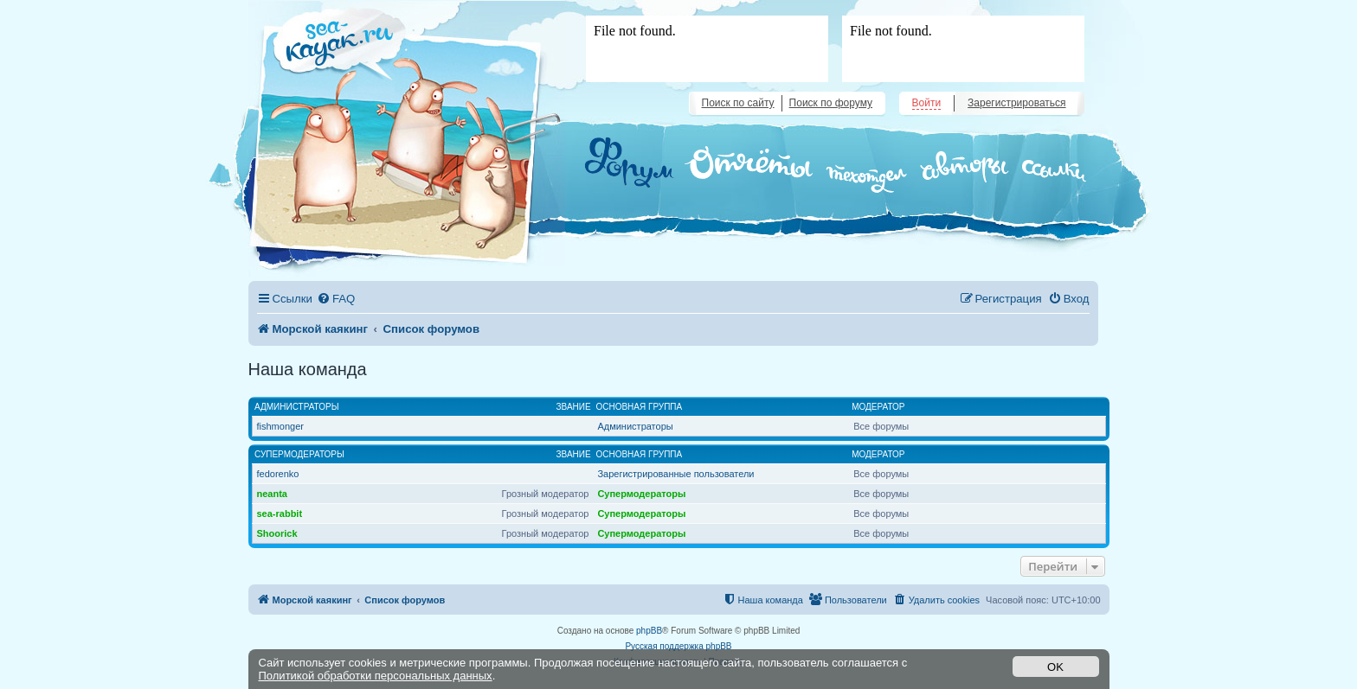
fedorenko (278, 474)
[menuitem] (336, 298)
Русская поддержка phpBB (678, 646)
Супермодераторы (299, 454)
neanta (272, 493)
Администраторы (296, 406)
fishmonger (280, 426)
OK (1055, 666)
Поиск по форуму (830, 103)
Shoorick (277, 533)
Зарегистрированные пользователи (675, 474)
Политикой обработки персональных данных (375, 675)
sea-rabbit (280, 513)
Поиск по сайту (738, 103)
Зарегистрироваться (1016, 103)
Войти (927, 103)
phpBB (649, 630)
